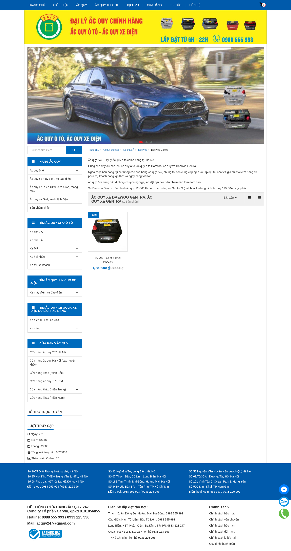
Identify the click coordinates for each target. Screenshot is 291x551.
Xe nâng (35, 328)
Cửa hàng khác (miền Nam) (47, 397)
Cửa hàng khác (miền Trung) (48, 389)
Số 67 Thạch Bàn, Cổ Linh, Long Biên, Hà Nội (137, 476)
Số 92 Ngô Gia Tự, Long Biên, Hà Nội (132, 471)
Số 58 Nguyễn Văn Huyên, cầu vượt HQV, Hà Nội (220, 471)
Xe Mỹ (34, 248)
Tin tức (175, 5)
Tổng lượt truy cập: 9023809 (47, 452)
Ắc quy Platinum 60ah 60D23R (108, 259)
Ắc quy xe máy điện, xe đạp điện (50, 178)
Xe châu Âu (37, 240)
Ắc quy (81, 5)
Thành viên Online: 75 (43, 458)
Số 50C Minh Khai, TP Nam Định (209, 486)
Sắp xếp (230, 197)
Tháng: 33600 (37, 446)
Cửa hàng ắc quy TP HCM (46, 381)
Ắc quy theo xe (107, 5)
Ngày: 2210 (36, 434)
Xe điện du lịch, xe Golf (44, 320)
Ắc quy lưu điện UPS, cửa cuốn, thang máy (54, 189)
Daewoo (142, 149)
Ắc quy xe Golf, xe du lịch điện (49, 199)
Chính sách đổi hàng (222, 531)
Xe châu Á (36, 231)
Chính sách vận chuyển (224, 519)
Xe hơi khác (37, 256)
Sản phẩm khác (40, 207)
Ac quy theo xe (111, 149)
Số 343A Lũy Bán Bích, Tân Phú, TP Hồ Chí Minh (139, 486)
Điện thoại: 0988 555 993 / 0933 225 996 (53, 486)
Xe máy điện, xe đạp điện (46, 292)
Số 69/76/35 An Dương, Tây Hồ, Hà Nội (214, 476)
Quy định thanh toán (222, 543)
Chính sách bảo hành (222, 525)
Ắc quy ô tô (37, 170)
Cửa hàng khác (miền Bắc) (46, 372)
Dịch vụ (133, 5)
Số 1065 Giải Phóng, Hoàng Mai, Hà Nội (52, 471)
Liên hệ (194, 5)
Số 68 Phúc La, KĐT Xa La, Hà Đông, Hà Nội (55, 481)
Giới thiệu (60, 5)
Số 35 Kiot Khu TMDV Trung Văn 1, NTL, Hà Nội (57, 476)
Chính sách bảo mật (222, 513)
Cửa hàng (154, 5)
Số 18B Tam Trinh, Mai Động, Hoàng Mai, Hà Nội (139, 481)
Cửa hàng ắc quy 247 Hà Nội (48, 352)
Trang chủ (36, 5)
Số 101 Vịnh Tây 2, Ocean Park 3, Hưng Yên (217, 481)
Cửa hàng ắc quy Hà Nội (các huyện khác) (53, 362)
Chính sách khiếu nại (222, 537)
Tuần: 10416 (37, 440)
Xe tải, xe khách (40, 265)
